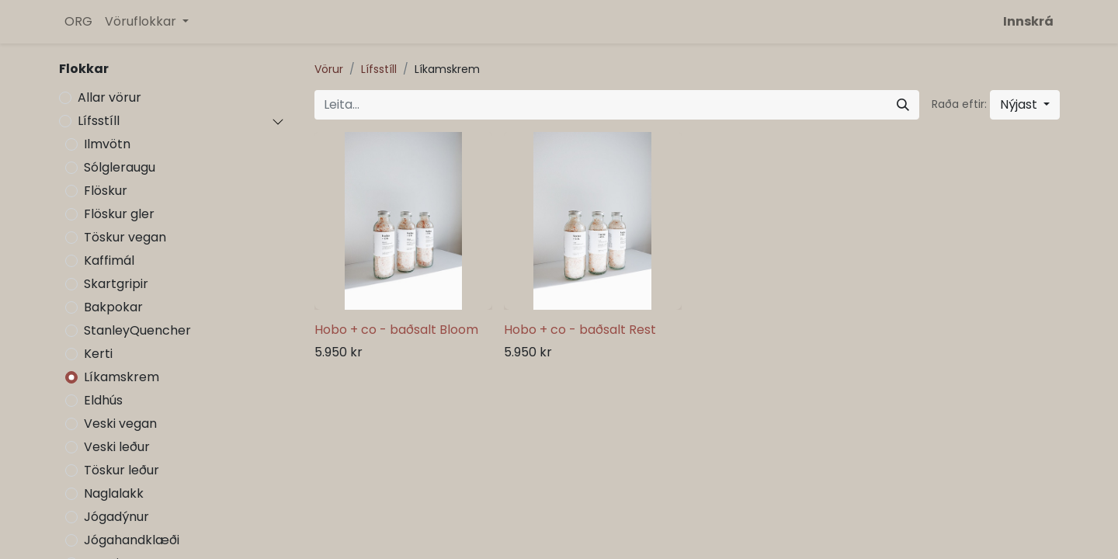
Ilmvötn (107, 144)
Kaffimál (109, 260)
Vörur (328, 69)
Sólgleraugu (119, 167)
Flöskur (105, 191)
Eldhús (103, 400)
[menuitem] (78, 21)
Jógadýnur (116, 517)
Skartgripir (116, 284)
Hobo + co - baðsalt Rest (580, 330)
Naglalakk (114, 493)
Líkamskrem (121, 377)
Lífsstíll (99, 121)
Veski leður (117, 447)
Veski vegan (120, 423)
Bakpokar (113, 307)
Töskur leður (121, 470)
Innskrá (1028, 21)
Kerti (98, 354)
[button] (1025, 105)
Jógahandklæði (131, 540)
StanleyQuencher (137, 330)
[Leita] (903, 105)
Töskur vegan (125, 237)
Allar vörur (109, 97)
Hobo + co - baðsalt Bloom (396, 330)
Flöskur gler (119, 214)
